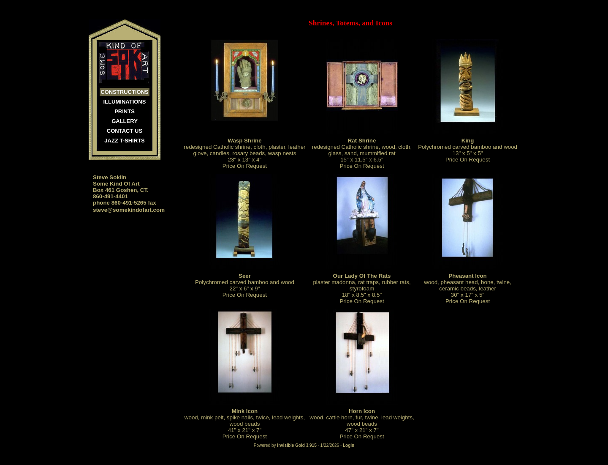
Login (348, 445)
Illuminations (124, 101)
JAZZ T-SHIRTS (124, 140)
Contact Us (124, 131)
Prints (124, 111)
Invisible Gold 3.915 (297, 445)
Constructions (124, 92)
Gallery (124, 121)
